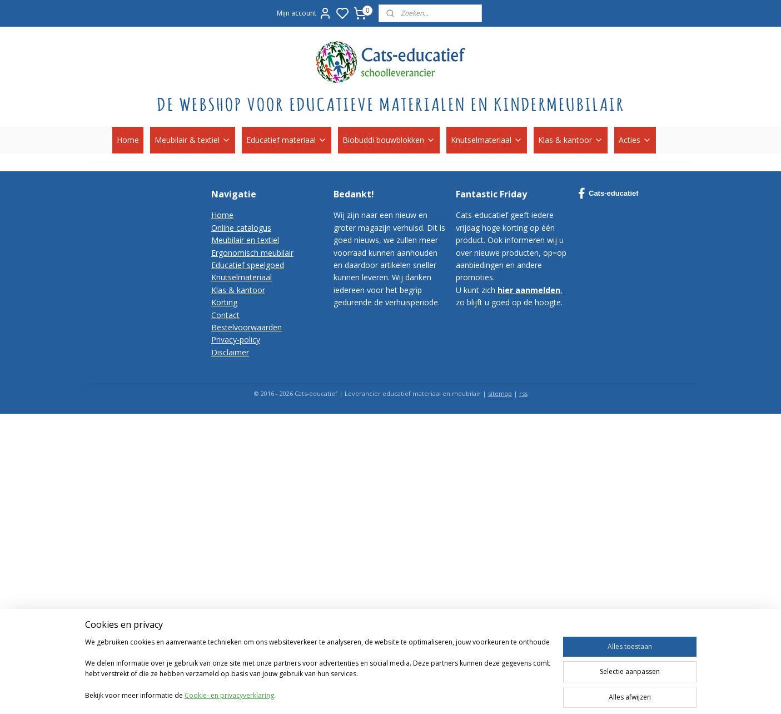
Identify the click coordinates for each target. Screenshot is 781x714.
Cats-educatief (608, 193)
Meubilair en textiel (245, 240)
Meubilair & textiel (193, 140)
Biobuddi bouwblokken (388, 140)
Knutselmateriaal (487, 140)
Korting (224, 302)
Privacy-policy (235, 339)
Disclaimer (230, 352)
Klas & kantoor (570, 140)
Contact (225, 315)
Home (128, 140)
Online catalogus (241, 227)
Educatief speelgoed (247, 265)
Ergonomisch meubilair (252, 252)
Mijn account (304, 13)
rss (523, 393)
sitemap (500, 393)
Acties (635, 140)
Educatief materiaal (286, 140)
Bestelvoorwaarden (246, 327)
